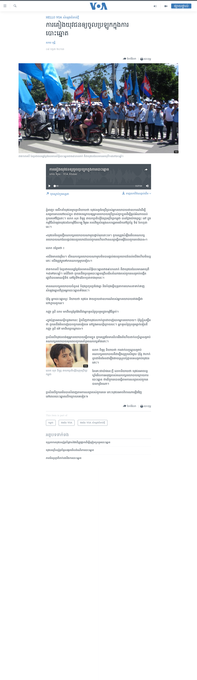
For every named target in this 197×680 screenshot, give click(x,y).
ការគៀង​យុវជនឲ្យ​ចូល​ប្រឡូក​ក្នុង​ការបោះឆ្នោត (79, 169)
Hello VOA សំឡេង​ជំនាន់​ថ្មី (62, 18)
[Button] (129, 58)
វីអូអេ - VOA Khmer (66, 174)
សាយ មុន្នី (50, 43)
